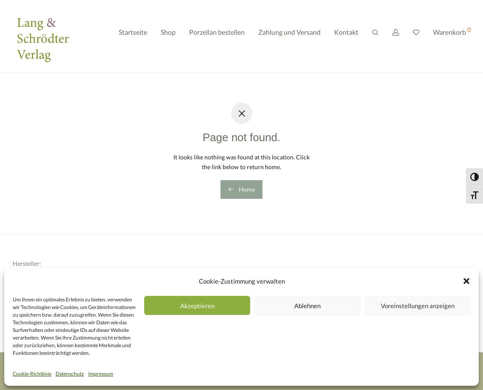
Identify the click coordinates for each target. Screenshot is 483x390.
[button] (466, 281)
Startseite (133, 37)
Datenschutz (70, 373)
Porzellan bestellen (217, 37)
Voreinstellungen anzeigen (418, 305)
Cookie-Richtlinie (32, 373)
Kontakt (346, 37)
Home (241, 189)
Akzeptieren (197, 305)
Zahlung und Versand (289, 37)
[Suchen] (375, 37)
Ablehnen (307, 305)
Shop (168, 37)
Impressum (100, 373)
